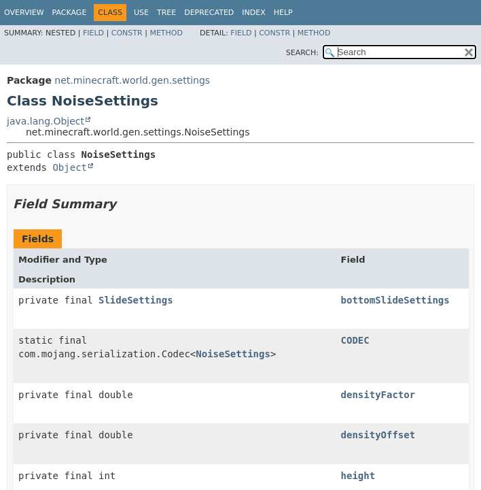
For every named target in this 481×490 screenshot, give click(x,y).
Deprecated (209, 12)
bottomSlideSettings (395, 300)
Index (253, 12)
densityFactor (378, 394)
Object (69, 167)
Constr (127, 33)
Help (283, 12)
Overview (24, 12)
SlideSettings (136, 300)
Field (93, 33)
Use (141, 12)
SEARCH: (302, 52)
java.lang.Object (45, 121)
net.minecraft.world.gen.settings (132, 80)
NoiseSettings (233, 353)
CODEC (355, 340)
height (358, 475)
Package (69, 12)
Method (166, 33)
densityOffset (378, 434)
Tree (166, 12)
